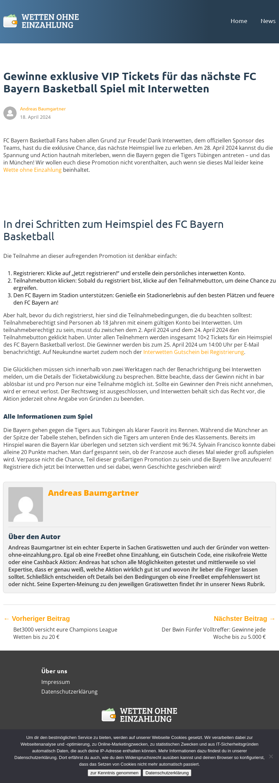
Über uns (54, 671)
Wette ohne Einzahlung (32, 169)
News (268, 20)
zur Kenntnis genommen (114, 772)
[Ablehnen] (270, 756)
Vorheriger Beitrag (36, 618)
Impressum (55, 682)
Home (239, 20)
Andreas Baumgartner (93, 492)
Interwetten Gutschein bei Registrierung (193, 352)
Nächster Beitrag (245, 618)
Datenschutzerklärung (69, 691)
